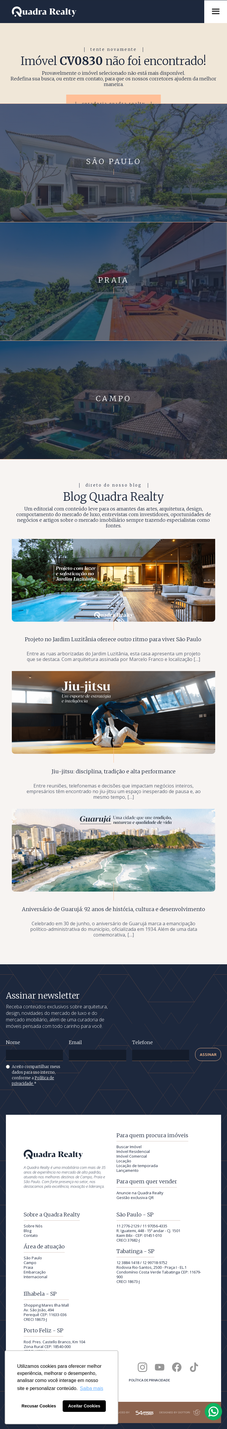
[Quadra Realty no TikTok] (194, 1367)
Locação (123, 1161)
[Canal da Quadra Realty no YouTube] (159, 1367)
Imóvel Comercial (131, 1156)
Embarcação (35, 1272)
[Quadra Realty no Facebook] (176, 1367)
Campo (30, 1262)
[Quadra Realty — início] (105, 11)
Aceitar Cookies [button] (84, 1406)
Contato (31, 1235)
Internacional (35, 1276)
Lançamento (127, 1170)
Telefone (142, 1042)
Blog (27, 1230)
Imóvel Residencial (133, 1151)
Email (75, 1042)
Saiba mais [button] (91, 1388)
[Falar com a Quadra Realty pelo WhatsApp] (214, 1411)
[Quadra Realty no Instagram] (142, 1367)
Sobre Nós (33, 1226)
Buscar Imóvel (129, 1146)
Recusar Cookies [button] (39, 1406)
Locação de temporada (137, 1165)
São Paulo (33, 1257)
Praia (28, 1267)
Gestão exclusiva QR (135, 1197)
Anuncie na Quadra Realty (139, 1192)
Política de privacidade (149, 1380)
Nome (13, 1042)
